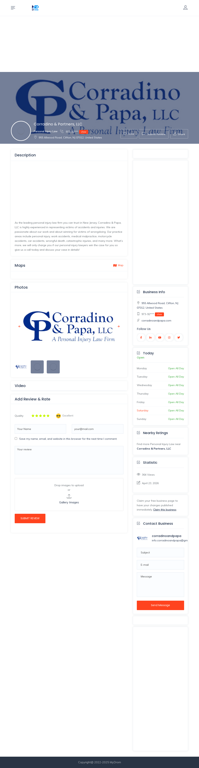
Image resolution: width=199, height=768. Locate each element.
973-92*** (74, 131)
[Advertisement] (99, 44)
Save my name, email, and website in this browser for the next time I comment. (68, 438)
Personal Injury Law (45, 131)
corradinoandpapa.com (156, 320)
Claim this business (164, 509)
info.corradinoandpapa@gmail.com (174, 540)
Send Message (160, 605)
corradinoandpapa (166, 536)
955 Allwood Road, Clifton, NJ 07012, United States (68, 137)
